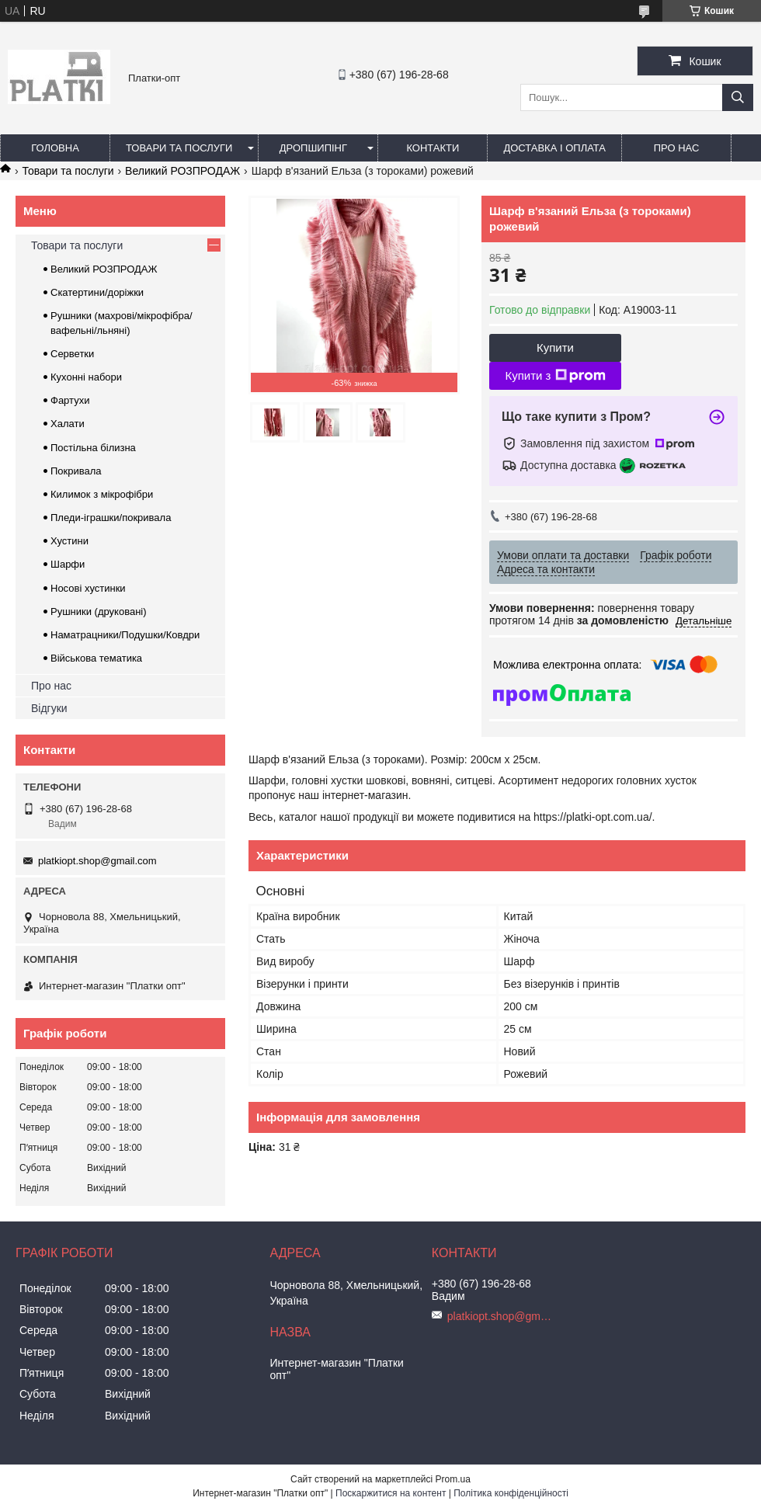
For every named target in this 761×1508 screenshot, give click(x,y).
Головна (55, 148)
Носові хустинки (88, 588)
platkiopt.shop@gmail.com (97, 861)
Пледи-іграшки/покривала (110, 517)
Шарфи (67, 564)
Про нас (677, 148)
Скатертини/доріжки (97, 292)
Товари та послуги (179, 148)
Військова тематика (96, 658)
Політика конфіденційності (510, 1493)
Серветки (72, 354)
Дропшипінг (313, 148)
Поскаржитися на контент (390, 1493)
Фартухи (69, 400)
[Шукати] (737, 97)
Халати (67, 423)
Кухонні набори (86, 377)
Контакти (432, 148)
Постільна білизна (93, 447)
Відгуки (49, 708)
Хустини (69, 541)
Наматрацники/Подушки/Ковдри (125, 635)
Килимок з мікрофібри (101, 494)
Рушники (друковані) (98, 611)
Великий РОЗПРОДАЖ (182, 171)
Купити (555, 347)
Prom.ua (453, 1479)
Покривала (76, 471)
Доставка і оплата (554, 148)
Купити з (555, 376)
